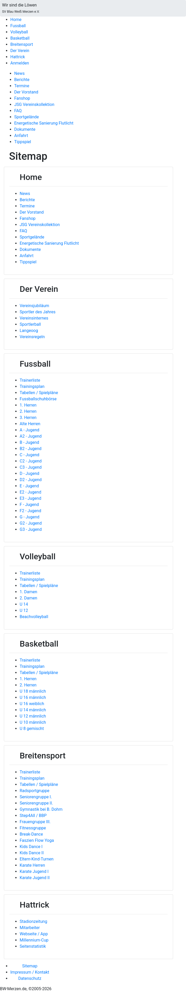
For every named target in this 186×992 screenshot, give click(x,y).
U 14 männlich (33, 709)
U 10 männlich (33, 722)
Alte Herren (30, 423)
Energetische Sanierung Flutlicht (43, 123)
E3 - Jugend (30, 498)
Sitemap (30, 966)
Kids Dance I (31, 846)
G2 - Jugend (31, 523)
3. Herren (28, 417)
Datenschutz (29, 978)
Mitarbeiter (30, 927)
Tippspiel (22, 141)
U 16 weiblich (32, 703)
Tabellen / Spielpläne (39, 392)
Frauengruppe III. (35, 821)
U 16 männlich (33, 697)
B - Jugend (29, 442)
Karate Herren (32, 865)
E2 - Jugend (30, 492)
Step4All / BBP (33, 815)
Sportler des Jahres (38, 311)
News (19, 73)
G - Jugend (29, 517)
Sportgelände (26, 116)
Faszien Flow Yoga (37, 840)
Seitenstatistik (33, 946)
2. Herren (28, 411)
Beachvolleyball (34, 616)
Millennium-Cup (34, 940)
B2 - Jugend (30, 448)
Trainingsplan (32, 386)
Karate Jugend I (34, 871)
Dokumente (24, 129)
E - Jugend (29, 485)
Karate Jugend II (35, 877)
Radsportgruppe (34, 790)
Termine (21, 85)
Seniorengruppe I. (36, 796)
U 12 (24, 610)
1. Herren (28, 405)
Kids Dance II (32, 852)
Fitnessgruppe (33, 828)
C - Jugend (29, 454)
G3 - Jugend (31, 529)
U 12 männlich (33, 716)
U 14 (24, 604)
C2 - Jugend (31, 461)
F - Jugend (29, 504)
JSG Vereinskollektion (34, 104)
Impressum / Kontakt (29, 972)
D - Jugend (29, 473)
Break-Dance (31, 834)
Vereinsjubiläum (34, 305)
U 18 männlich (33, 691)
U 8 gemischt (32, 728)
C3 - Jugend (31, 467)
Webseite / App (34, 933)
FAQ (18, 110)
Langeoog (29, 330)
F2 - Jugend (30, 510)
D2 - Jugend (31, 479)
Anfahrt (21, 135)
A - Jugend (29, 430)
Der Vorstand (26, 92)
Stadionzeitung (33, 921)
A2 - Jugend (31, 436)
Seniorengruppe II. (36, 803)
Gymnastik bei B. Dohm (41, 809)
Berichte (21, 79)
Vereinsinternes (34, 318)
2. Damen (28, 598)
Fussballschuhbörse (38, 398)
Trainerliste (30, 380)
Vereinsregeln (32, 336)
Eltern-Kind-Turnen (37, 859)
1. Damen (28, 591)
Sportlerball (30, 324)
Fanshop (22, 98)
